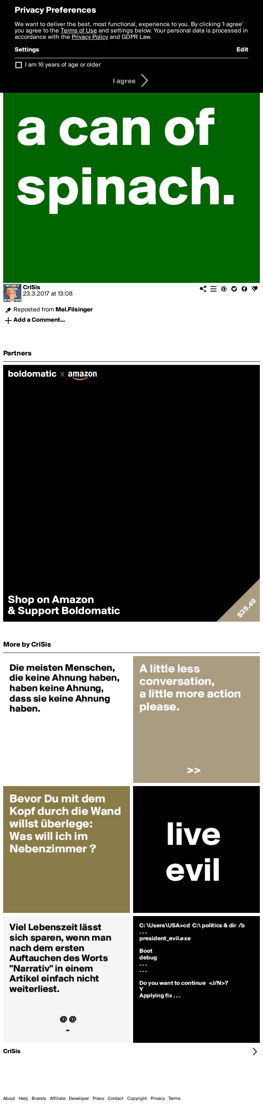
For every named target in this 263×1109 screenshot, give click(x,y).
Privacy (158, 1098)
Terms (174, 1098)
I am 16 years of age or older (63, 65)
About (9, 1098)
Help (23, 1098)
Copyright (137, 1098)
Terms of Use (79, 31)
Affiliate (57, 1098)
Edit (242, 50)
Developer (79, 1098)
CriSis (31, 287)
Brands (39, 1098)
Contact (116, 1098)
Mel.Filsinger (74, 310)
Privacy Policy (90, 37)
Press (98, 1098)
